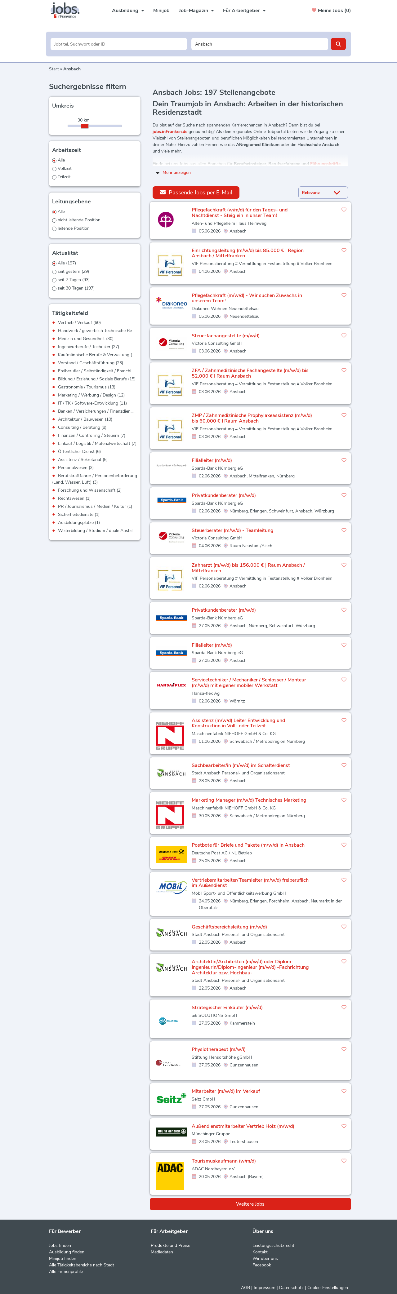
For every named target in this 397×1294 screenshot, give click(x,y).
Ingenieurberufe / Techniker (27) (88, 347)
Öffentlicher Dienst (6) (79, 451)
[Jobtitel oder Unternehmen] (119, 44)
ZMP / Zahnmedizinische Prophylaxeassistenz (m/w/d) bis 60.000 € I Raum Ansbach (252, 418)
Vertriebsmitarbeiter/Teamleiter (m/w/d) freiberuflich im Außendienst (250, 883)
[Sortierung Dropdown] (338, 193)
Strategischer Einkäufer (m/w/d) (227, 1007)
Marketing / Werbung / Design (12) (91, 395)
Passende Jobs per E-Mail (196, 192)
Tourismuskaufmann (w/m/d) (224, 1161)
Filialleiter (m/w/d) (212, 460)
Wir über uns (265, 1258)
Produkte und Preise (170, 1245)
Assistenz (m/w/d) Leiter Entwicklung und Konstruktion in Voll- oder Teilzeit (238, 723)
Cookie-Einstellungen (327, 1288)
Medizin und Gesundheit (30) (86, 339)
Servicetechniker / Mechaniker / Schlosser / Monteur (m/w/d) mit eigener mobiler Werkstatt (249, 682)
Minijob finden (62, 1258)
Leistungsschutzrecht (273, 1245)
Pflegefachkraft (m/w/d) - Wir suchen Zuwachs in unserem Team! (247, 298)
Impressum (264, 1288)
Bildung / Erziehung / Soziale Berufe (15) (97, 379)
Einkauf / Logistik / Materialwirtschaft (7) (97, 443)
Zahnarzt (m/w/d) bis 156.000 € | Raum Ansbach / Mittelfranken (248, 568)
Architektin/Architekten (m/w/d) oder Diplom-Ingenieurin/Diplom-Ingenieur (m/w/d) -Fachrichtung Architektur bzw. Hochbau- (250, 967)
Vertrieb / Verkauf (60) (79, 323)
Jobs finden (60, 1245)
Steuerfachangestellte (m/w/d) (226, 335)
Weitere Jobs (250, 1204)
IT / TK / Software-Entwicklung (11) (92, 403)
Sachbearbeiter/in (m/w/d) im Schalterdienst (241, 765)
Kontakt (260, 1252)
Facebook (261, 1265)
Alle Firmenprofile (66, 1271)
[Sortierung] (315, 193)
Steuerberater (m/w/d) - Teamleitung (233, 530)
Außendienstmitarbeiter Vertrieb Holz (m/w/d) (243, 1126)
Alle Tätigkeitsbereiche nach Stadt (81, 1265)
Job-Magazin (196, 10)
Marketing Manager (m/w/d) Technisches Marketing (249, 800)
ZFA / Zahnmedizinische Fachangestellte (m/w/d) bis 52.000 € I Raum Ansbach (250, 373)
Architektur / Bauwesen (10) (85, 419)
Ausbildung (128, 10)
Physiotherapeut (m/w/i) (219, 1049)
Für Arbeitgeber (244, 10)
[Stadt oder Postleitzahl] (259, 44)
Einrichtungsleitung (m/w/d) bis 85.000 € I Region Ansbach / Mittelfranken (248, 253)
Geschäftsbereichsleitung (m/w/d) (229, 927)
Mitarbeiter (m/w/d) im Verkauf (226, 1091)
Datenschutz (291, 1288)
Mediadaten (162, 1252)
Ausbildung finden (66, 1252)
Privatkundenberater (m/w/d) (224, 495)
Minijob (161, 10)
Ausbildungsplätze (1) (79, 522)
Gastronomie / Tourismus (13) (86, 387)
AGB (245, 1288)
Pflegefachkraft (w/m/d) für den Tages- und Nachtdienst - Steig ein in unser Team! (240, 212)
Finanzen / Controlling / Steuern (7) (91, 435)
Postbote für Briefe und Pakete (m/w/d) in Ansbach (248, 845)
